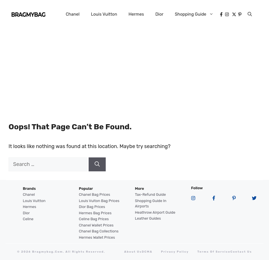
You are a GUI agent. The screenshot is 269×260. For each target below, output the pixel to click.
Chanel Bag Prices (94, 194)
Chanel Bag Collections (99, 231)
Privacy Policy (175, 251)
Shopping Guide (197, 14)
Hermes (136, 14)
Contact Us (241, 251)
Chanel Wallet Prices (96, 225)
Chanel (73, 14)
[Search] (97, 164)
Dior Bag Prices (92, 207)
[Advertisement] (134, 71)
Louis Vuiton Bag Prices (99, 201)
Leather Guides (148, 218)
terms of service (214, 251)
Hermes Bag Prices (95, 213)
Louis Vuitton (104, 14)
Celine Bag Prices (94, 219)
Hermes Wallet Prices (97, 237)
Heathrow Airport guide (155, 212)
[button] (250, 14)
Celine (28, 219)
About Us (133, 251)
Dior (159, 14)
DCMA (147, 251)
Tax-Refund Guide (150, 194)
